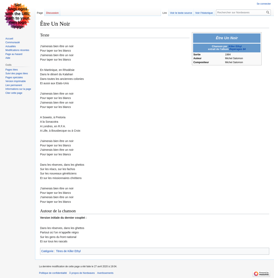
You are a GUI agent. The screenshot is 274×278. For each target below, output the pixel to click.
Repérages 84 (237, 49)
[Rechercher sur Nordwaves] (243, 12)
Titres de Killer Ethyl (68, 251)
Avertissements (105, 273)
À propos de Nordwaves (82, 273)
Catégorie (47, 251)
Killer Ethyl (235, 46)
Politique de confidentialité (53, 273)
